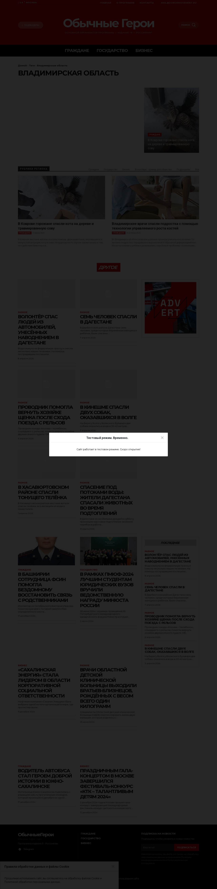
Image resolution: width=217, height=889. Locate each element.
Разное (22, 312)
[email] (157, 847)
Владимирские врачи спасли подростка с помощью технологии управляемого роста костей (155, 226)
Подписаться (186, 847)
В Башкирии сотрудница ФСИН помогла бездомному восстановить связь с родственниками (45, 587)
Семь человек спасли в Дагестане (108, 319)
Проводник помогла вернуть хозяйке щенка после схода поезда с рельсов (45, 415)
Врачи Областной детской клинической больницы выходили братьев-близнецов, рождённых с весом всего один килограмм (108, 688)
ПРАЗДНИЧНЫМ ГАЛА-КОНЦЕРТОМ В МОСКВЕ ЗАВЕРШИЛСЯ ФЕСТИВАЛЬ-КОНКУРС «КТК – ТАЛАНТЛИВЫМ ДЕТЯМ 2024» (107, 783)
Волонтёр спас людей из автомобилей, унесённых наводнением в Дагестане (38, 330)
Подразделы (183, 169)
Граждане (154, 135)
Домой (22, 65)
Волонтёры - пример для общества (153, 169)
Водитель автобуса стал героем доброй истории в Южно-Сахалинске (45, 778)
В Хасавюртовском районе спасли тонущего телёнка (43, 492)
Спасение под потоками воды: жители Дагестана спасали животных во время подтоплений (106, 500)
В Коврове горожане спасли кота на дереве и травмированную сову (171, 144)
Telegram (29, 849)
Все (197, 169)
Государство (110, 169)
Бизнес (126, 169)
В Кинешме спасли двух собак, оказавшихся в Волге (108, 412)
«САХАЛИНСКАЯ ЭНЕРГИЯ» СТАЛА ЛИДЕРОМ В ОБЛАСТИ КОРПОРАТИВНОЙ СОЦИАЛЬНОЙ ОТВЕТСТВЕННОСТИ (44, 683)
